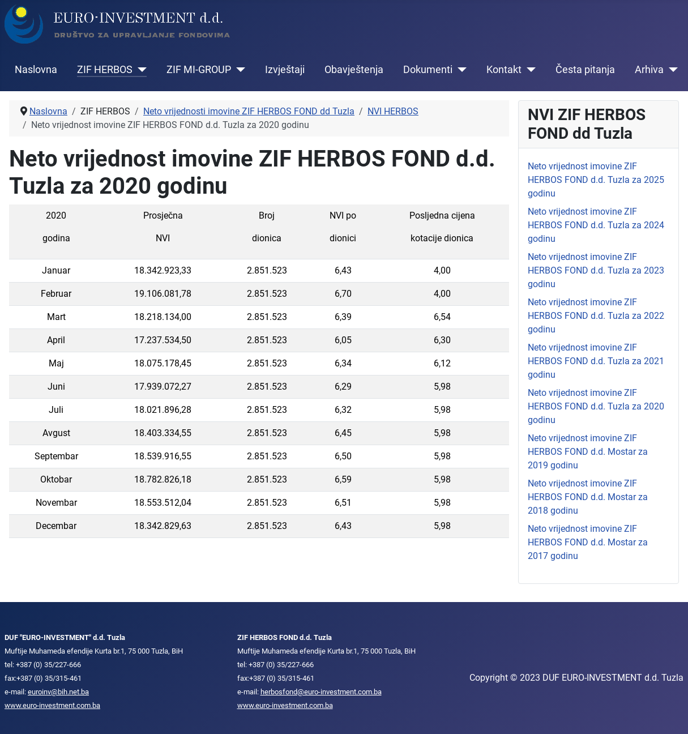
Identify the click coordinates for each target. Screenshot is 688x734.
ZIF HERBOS (105, 69)
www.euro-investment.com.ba (52, 705)
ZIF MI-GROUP (198, 69)
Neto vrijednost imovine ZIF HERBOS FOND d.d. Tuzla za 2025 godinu (596, 180)
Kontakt (504, 69)
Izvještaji (285, 69)
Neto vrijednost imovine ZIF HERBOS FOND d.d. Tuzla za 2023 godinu (596, 270)
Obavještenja (353, 69)
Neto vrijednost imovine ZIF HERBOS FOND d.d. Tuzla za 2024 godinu (596, 225)
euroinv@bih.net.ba (58, 692)
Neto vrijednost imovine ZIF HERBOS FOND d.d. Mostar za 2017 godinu (588, 542)
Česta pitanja (585, 69)
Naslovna (36, 69)
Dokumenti (427, 69)
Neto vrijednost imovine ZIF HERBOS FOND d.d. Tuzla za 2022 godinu (596, 316)
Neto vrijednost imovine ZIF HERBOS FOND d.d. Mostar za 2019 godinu (588, 452)
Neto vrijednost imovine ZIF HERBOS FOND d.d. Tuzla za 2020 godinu (596, 406)
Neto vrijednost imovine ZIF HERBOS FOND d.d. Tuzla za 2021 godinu (596, 361)
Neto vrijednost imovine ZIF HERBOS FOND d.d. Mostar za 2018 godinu (588, 497)
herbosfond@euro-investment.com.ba (321, 692)
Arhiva (649, 69)
